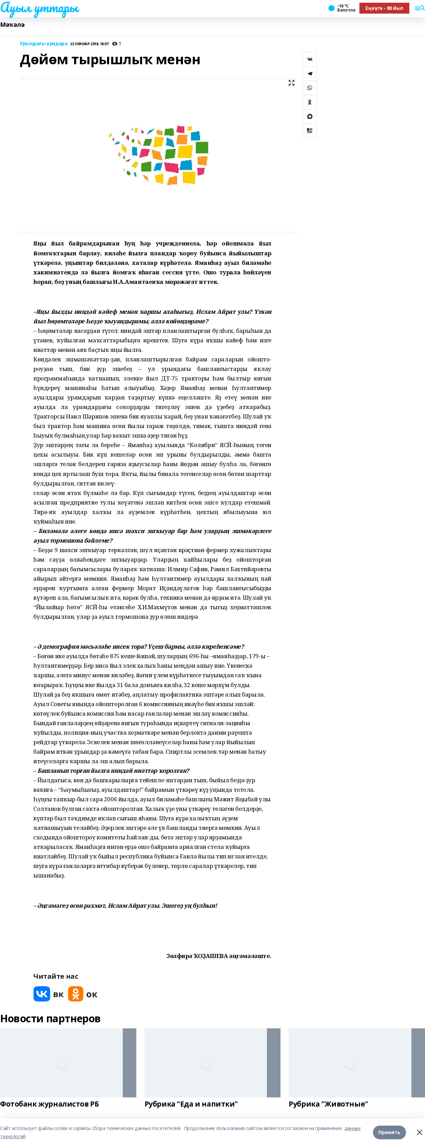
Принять (389, 1132)
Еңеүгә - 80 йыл (384, 8)
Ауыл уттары (39, 7)
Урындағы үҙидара (43, 44)
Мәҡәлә (12, 24)
